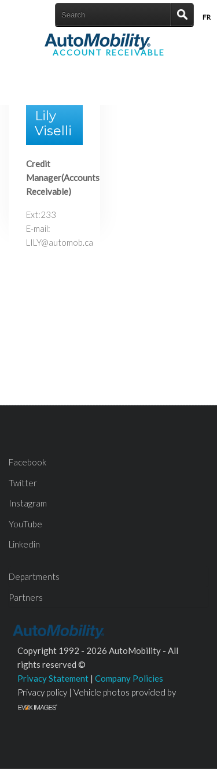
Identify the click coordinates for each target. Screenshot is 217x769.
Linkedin (24, 544)
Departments (34, 576)
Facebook (27, 462)
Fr (207, 17)
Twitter (23, 483)
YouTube (25, 524)
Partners (26, 597)
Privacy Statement (53, 678)
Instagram (28, 503)
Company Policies (129, 678)
